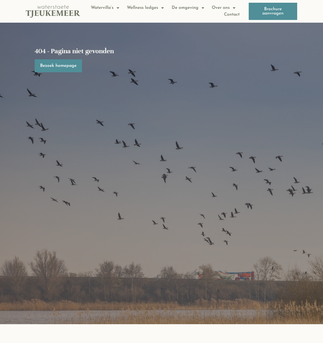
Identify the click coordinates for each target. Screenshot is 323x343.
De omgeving (188, 8)
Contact (232, 14)
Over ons (224, 8)
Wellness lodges (146, 8)
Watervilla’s (105, 8)
